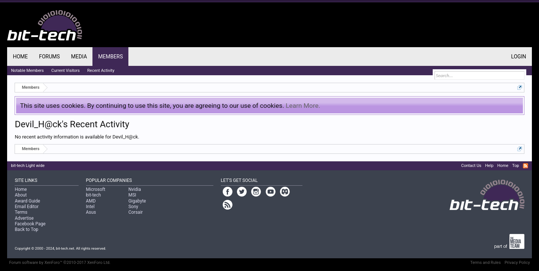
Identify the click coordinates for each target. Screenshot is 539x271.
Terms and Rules (485, 262)
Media (79, 57)
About (21, 195)
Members (110, 57)
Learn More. (303, 105)
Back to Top (26, 229)
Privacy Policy (517, 262)
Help (489, 165)
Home (20, 57)
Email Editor (27, 206)
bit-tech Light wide (28, 165)
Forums (49, 57)
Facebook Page (30, 223)
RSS (525, 165)
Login (518, 57)
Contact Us (471, 165)
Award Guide (27, 201)
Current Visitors (65, 70)
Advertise (24, 218)
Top (515, 165)
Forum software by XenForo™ (59, 262)
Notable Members (27, 70)
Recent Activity (101, 70)
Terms (21, 212)
